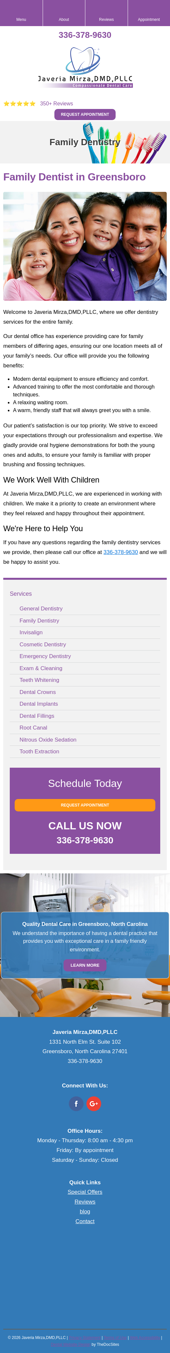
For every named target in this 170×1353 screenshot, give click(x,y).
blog (85, 1211)
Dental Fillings (37, 716)
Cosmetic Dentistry (43, 644)
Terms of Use (115, 1337)
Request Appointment (85, 114)
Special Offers (85, 1192)
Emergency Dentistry (45, 656)
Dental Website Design (71, 1344)
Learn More (85, 965)
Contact (85, 1221)
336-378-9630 (85, 35)
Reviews (85, 1202)
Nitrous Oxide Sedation (48, 740)
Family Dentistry (39, 621)
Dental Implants (39, 704)
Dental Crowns (38, 692)
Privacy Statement (84, 1337)
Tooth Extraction (39, 751)
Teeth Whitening (39, 680)
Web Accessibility (145, 1337)
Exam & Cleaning (41, 668)
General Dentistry (41, 609)
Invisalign (31, 632)
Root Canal (33, 728)
